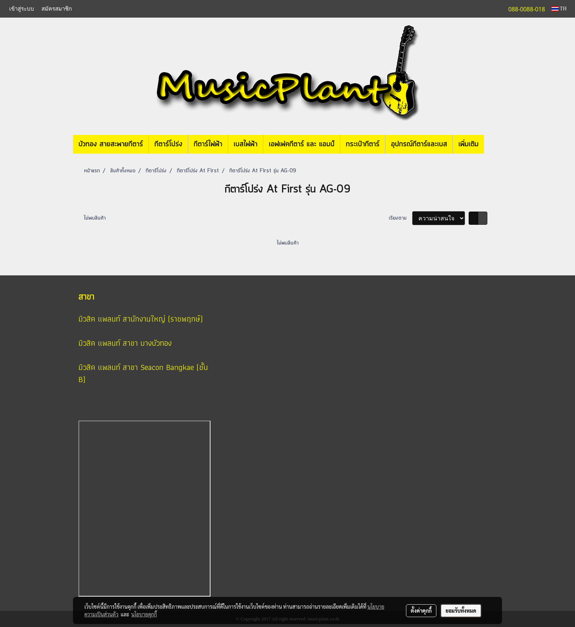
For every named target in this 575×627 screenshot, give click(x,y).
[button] (495, 144)
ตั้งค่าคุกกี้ (421, 610)
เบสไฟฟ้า (245, 144)
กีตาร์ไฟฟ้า (208, 144)
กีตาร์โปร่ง (168, 144)
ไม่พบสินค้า (95, 218)
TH (559, 8)
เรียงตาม (400, 218)
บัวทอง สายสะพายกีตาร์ (110, 144)
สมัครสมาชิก (56, 9)
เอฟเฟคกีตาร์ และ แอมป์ (301, 144)
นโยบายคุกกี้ (144, 614)
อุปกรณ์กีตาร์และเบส (419, 144)
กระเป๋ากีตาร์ (363, 144)
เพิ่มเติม (468, 144)
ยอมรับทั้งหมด (461, 610)
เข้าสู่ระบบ (21, 9)
